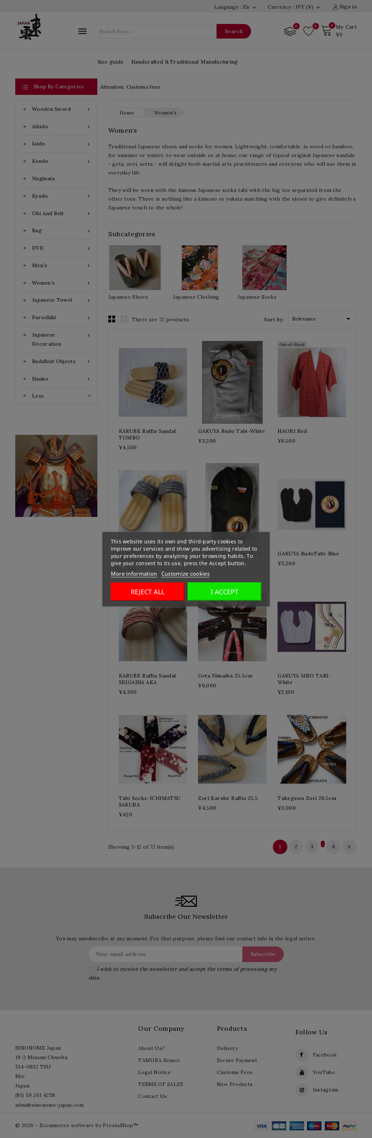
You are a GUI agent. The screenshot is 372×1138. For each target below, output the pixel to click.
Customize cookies (185, 573)
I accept (224, 591)
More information (134, 573)
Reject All (148, 591)
